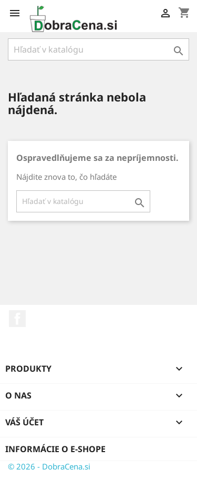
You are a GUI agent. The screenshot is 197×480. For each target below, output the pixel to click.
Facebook (17, 318)
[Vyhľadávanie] (98, 49)
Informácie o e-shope (55, 449)
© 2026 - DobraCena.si (49, 466)
